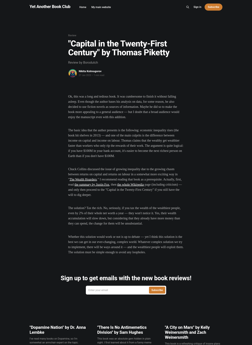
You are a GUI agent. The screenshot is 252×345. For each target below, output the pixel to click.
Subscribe (213, 7)
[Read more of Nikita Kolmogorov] (72, 73)
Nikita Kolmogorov (90, 71)
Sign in (197, 7)
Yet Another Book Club (50, 6)
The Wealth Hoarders (83, 179)
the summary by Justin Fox (91, 184)
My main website (101, 7)
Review (72, 35)
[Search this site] (187, 7)
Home (82, 7)
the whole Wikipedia (130, 184)
